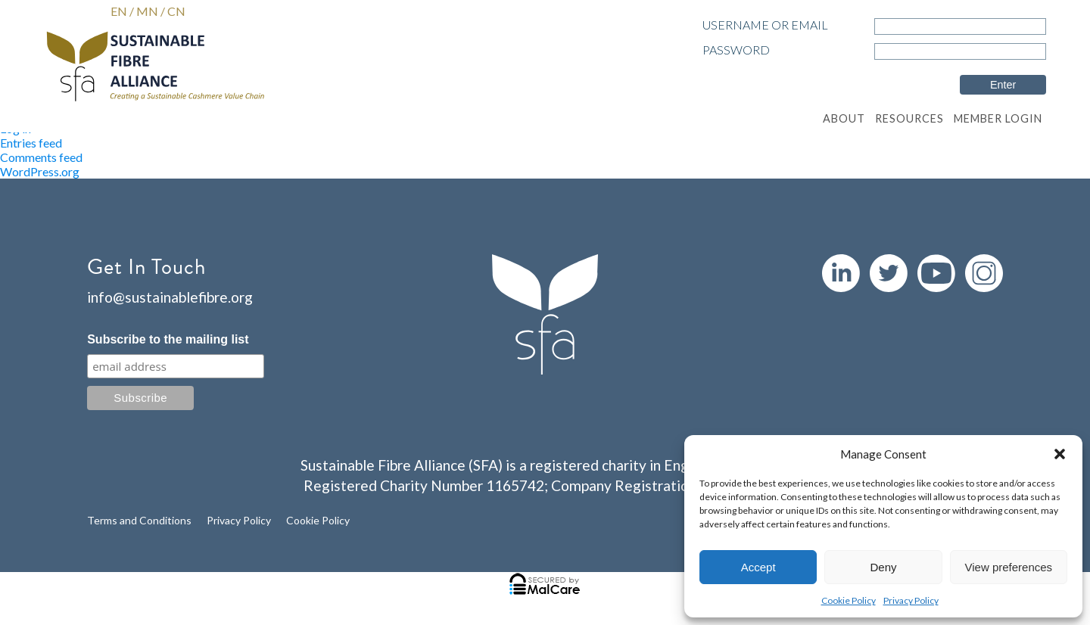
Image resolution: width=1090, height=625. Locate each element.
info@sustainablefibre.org (170, 297)
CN (176, 11)
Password (736, 49)
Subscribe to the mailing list (167, 339)
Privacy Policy (911, 600)
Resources (909, 118)
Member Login (998, 118)
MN (147, 11)
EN (119, 11)
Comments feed (41, 157)
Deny (883, 567)
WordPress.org (39, 171)
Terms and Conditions (139, 520)
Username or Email (765, 24)
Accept (758, 567)
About (844, 118)
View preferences (1009, 567)
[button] (1059, 454)
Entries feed (31, 142)
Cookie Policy (848, 600)
